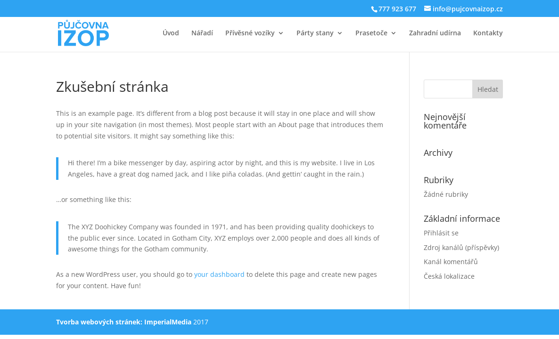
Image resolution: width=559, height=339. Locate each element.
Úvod (171, 33)
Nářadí (202, 33)
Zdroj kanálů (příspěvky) (461, 247)
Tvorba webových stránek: (99, 321)
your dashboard (219, 274)
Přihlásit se (441, 232)
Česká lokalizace (449, 276)
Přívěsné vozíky (250, 33)
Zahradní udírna (435, 33)
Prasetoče (371, 33)
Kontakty (488, 33)
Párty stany (315, 33)
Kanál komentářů (451, 261)
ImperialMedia (167, 321)
